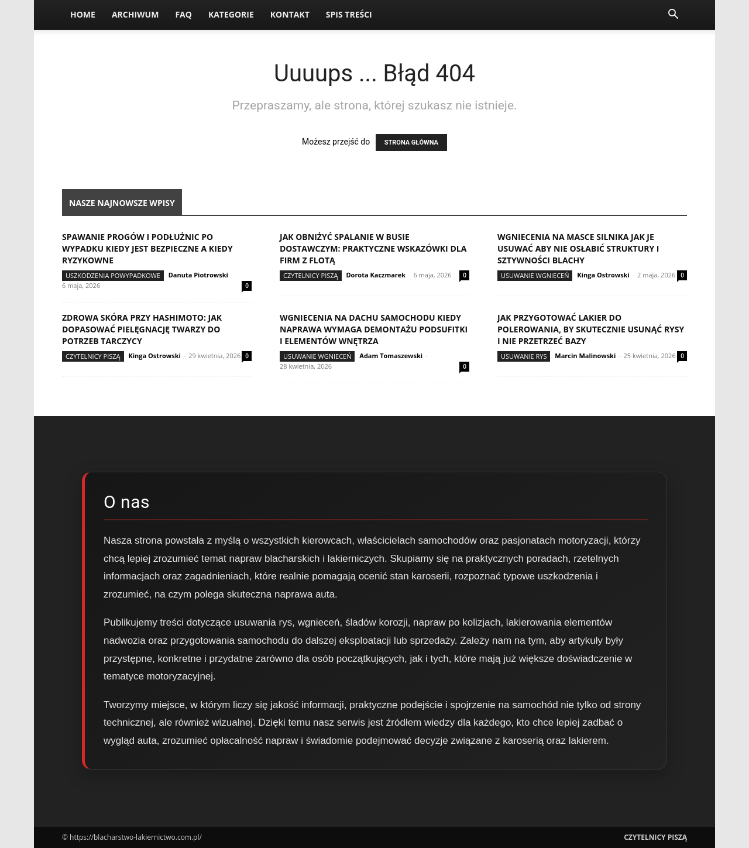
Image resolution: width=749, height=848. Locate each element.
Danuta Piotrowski (198, 274)
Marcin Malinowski (585, 355)
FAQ (183, 14)
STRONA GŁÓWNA (411, 142)
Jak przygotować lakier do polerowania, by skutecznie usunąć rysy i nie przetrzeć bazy (590, 329)
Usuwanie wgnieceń (535, 275)
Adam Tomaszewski (390, 355)
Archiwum (135, 14)
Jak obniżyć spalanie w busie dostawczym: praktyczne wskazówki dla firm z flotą (373, 248)
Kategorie (231, 14)
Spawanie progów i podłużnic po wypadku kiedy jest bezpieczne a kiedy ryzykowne (147, 248)
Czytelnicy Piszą (310, 275)
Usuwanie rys (524, 356)
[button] (673, 15)
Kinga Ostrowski (603, 274)
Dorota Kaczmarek (376, 274)
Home (82, 14)
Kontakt (290, 14)
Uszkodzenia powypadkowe (113, 275)
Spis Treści (349, 14)
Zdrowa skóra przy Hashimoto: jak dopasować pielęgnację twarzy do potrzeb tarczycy (142, 329)
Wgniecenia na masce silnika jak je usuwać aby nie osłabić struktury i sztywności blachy (578, 248)
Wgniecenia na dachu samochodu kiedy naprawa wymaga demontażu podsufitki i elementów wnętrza (374, 329)
